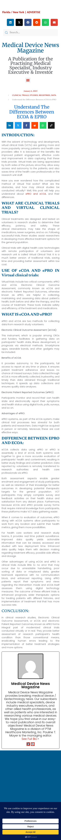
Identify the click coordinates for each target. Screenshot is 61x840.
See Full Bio (29, 738)
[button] (10, 22)
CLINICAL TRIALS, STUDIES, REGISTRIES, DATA (34, 95)
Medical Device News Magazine (30, 48)
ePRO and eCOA (35, 193)
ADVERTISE (33, 12)
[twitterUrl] (33, 744)
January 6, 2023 (30, 91)
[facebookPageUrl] (28, 744)
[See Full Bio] (38, 738)
